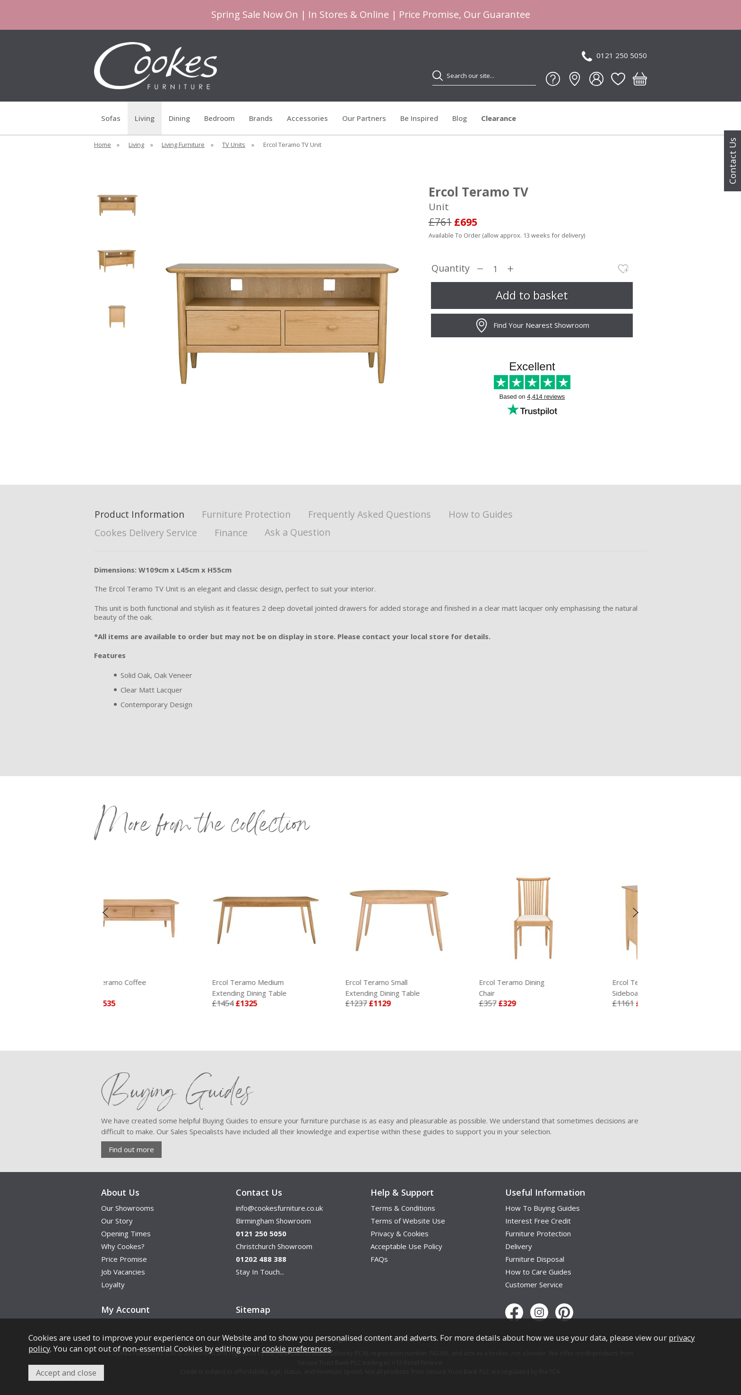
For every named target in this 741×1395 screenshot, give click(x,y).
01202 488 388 (261, 1259)
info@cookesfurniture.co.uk (279, 1208)
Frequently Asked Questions (369, 515)
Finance (231, 533)
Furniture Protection (246, 515)
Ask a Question (297, 532)
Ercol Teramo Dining (565, 987)
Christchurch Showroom (274, 1246)
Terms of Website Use (407, 1220)
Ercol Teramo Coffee (165, 987)
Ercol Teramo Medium (298, 987)
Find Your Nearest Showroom (531, 325)
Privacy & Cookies (399, 1233)
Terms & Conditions (402, 1208)
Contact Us (732, 160)
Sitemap (253, 1309)
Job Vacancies (123, 1271)
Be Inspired (419, 118)
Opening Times (126, 1233)
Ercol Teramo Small (431, 987)
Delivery (518, 1246)
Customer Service (534, 1284)
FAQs (379, 1259)
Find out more (131, 1149)
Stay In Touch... (260, 1271)
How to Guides (480, 515)
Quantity (450, 268)
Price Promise (124, 1259)
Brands (261, 118)
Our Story (117, 1220)
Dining (179, 118)
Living (145, 118)
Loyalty (113, 1284)
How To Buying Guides (542, 1208)
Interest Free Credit (538, 1220)
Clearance (498, 118)
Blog (459, 118)
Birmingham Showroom (273, 1220)
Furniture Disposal (534, 1259)
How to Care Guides (538, 1271)
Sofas (111, 118)
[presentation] (105, 911)
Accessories (307, 118)
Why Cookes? (123, 1246)
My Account (125, 1309)
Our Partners (364, 118)
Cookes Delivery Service (146, 533)
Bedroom (219, 118)
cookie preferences (296, 1348)
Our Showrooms (127, 1208)
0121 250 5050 (614, 56)
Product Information (139, 515)
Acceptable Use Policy (406, 1246)
